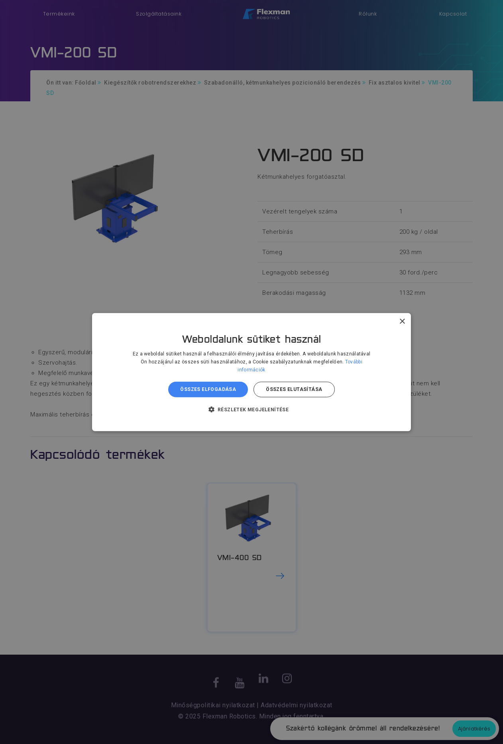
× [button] (402, 321)
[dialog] (251, 372)
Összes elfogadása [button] (208, 389)
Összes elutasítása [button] (294, 389)
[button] (251, 409)
